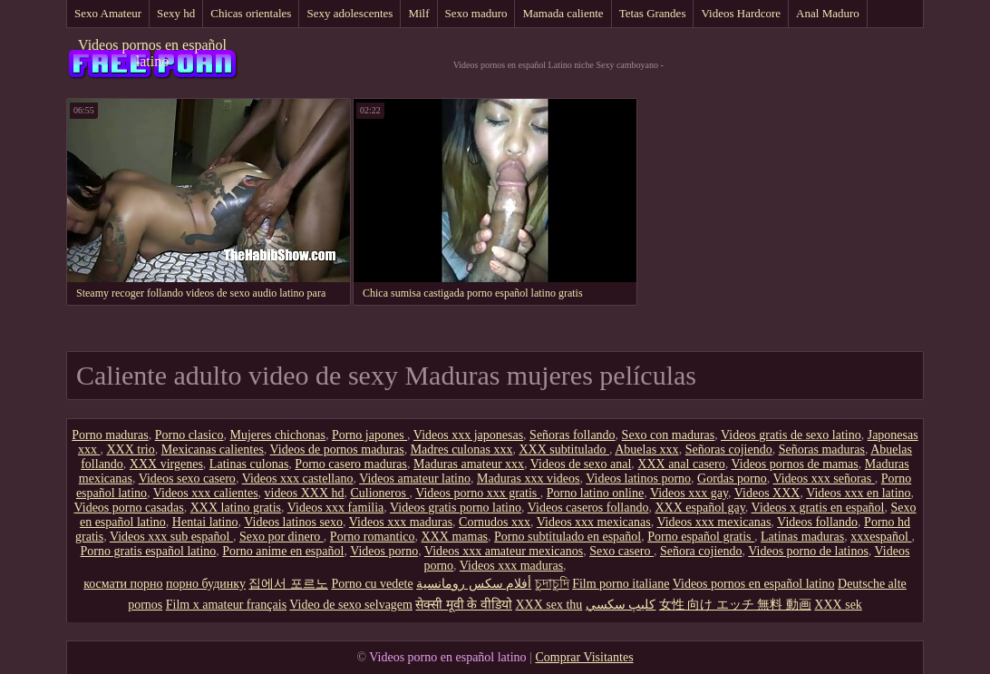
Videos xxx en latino (858, 493)
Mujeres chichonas (277, 435)
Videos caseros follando (588, 507)
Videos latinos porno (638, 478)
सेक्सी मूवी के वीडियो (463, 604)
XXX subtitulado (564, 449)
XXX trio (130, 449)
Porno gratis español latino (149, 551)
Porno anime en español (283, 551)
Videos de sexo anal (581, 464)
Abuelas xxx (646, 449)
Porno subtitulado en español (567, 536)
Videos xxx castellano (298, 478)
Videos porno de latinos (808, 551)
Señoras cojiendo (728, 449)
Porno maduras (110, 435)
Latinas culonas (248, 464)
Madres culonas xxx (462, 449)
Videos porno (384, 551)
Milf (418, 13)
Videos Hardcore (741, 13)
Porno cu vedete (371, 584)
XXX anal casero (680, 464)
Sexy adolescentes (349, 13)
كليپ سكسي (621, 604)
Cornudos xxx (494, 522)
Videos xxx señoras (823, 478)
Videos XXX (767, 493)
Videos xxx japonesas (468, 435)
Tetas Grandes (652, 13)
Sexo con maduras (668, 435)
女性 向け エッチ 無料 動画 (735, 604)
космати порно (122, 584)
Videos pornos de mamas (794, 464)
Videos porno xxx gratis (477, 493)
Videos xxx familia (335, 507)
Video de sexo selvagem (350, 604)
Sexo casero (621, 551)
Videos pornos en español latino (152, 53)
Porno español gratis (700, 536)
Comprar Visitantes (584, 657)
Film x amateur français (226, 604)
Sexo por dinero (281, 536)
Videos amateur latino (415, 478)
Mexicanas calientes (212, 449)
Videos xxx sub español (171, 536)
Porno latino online (595, 493)
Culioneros (380, 493)
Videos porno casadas (128, 507)
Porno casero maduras (351, 464)
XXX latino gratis (235, 507)
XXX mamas (455, 536)
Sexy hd (176, 13)
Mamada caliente (562, 13)
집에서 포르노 (288, 584)
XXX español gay (699, 507)
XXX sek (838, 604)
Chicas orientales (250, 13)
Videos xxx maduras (400, 522)
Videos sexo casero (187, 478)
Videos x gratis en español (818, 507)
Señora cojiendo (701, 551)
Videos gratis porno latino (455, 507)
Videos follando (817, 522)
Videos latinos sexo (293, 522)
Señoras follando (572, 435)
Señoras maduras (822, 449)
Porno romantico (372, 536)
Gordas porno (732, 478)
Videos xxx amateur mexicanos (503, 551)
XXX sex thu (548, 604)
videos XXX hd (305, 493)
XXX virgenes (166, 464)
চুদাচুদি (552, 584)
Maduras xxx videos (528, 478)
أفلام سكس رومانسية (473, 584)
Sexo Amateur (107, 13)
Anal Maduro (827, 13)
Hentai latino (205, 522)
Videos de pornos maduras (337, 449)
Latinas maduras (802, 536)
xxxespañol (880, 536)
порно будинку (206, 584)
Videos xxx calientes (205, 493)
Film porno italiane (620, 584)
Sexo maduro (476, 13)
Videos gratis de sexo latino (791, 435)
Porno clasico (189, 435)
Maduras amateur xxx (468, 464)
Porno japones (369, 435)
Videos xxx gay (689, 493)
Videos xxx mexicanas (594, 522)
